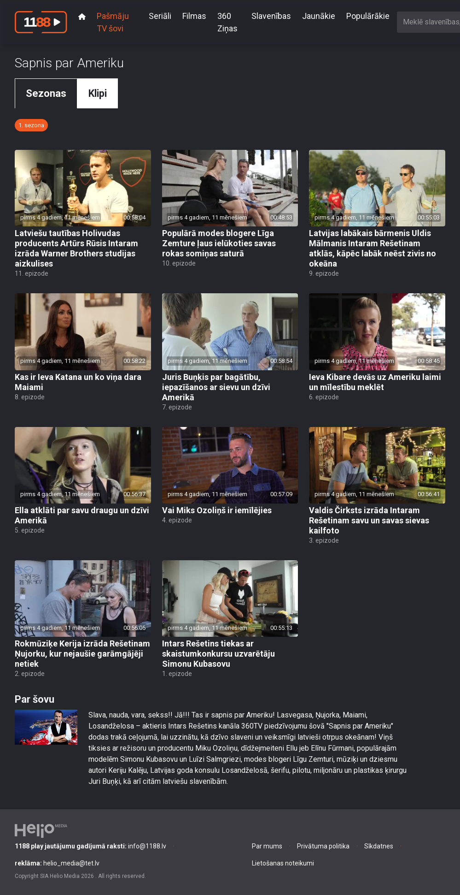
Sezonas (46, 93)
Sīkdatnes (378, 846)
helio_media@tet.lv (57, 863)
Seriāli (160, 16)
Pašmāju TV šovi (113, 22)
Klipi (97, 93)
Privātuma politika (323, 846)
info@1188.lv (90, 846)
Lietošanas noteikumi (283, 863)
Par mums (267, 846)
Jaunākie (318, 16)
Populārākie (368, 16)
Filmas (194, 16)
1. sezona (31, 125)
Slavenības (271, 16)
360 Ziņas (227, 22)
